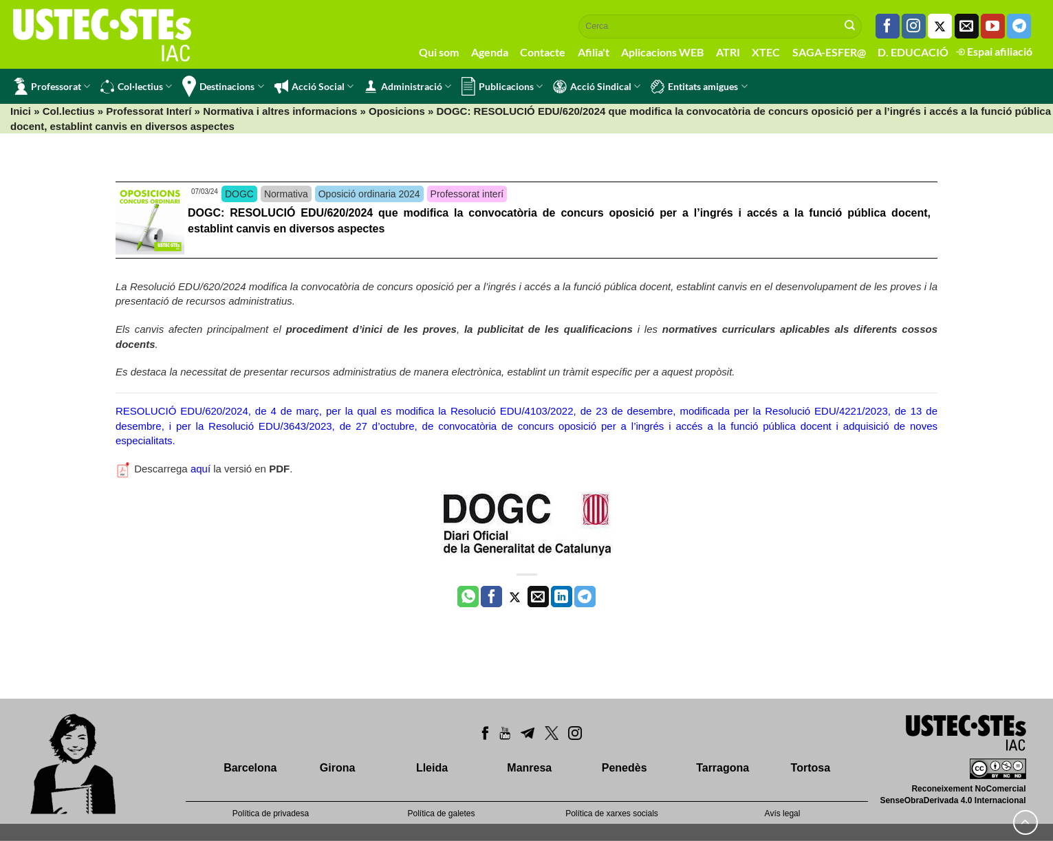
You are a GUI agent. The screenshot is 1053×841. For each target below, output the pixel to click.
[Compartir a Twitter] (514, 597)
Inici (20, 111)
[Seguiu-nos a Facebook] (888, 26)
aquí (200, 468)
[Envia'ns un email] (967, 26)
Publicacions (502, 86)
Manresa (529, 768)
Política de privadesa (270, 813)
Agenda (489, 51)
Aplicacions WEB (662, 51)
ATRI (728, 51)
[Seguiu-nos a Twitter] (940, 26)
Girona (338, 768)
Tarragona (722, 768)
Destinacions (222, 86)
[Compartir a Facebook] (491, 597)
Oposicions (397, 111)
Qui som (439, 51)
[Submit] (850, 26)
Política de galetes (441, 813)
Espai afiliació (994, 51)
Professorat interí (467, 193)
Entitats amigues (699, 87)
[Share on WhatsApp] (468, 597)
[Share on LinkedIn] (561, 597)
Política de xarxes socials (611, 813)
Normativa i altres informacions (280, 111)
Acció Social (314, 87)
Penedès (624, 768)
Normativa (286, 193)
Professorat (52, 86)
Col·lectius (136, 87)
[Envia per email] (538, 597)
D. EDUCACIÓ (913, 51)
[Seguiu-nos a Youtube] (993, 26)
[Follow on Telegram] (1019, 26)
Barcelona (250, 768)
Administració (407, 87)
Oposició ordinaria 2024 (369, 193)
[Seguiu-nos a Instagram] (914, 26)
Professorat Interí (148, 111)
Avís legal (783, 813)
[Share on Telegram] (585, 597)
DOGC (239, 193)
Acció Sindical (596, 87)
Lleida (432, 768)
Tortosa (810, 768)
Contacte (542, 51)
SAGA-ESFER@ (829, 51)
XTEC (766, 51)
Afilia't (593, 51)
